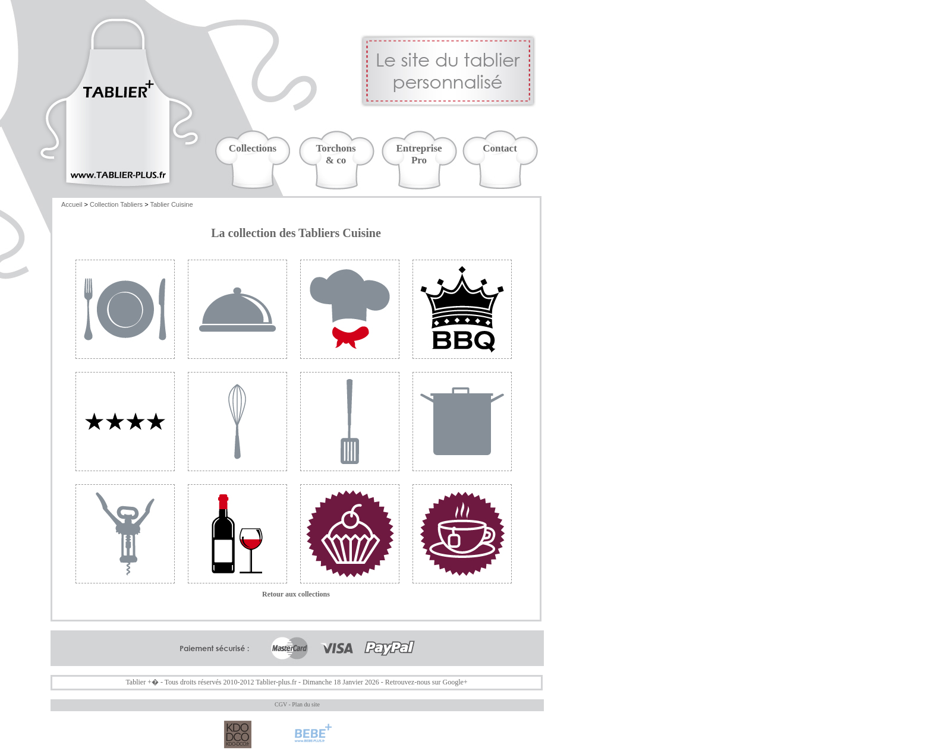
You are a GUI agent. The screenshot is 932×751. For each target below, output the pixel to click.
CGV (281, 704)
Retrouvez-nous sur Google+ (426, 682)
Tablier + (138, 682)
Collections (252, 148)
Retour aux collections (296, 594)
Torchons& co (335, 154)
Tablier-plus (273, 682)
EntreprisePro (419, 154)
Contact (500, 148)
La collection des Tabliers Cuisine (296, 232)
